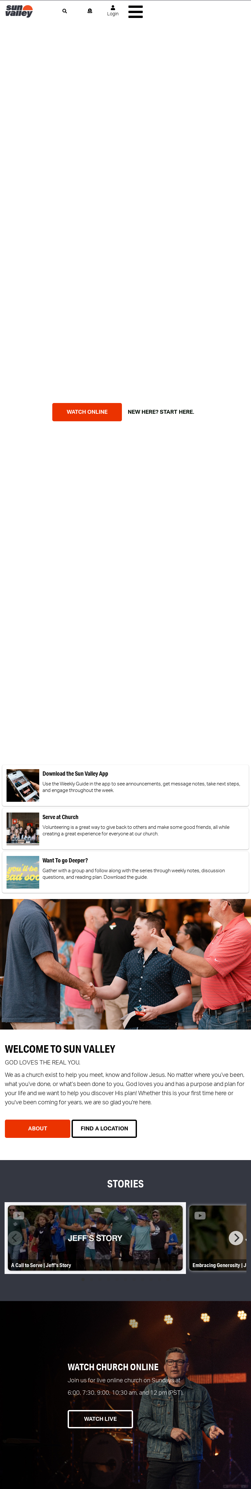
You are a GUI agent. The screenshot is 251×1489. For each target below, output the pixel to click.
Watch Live (100, 1419)
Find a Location (104, 1128)
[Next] (236, 1238)
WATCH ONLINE (87, 412)
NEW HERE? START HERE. (159, 412)
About (37, 1128)
